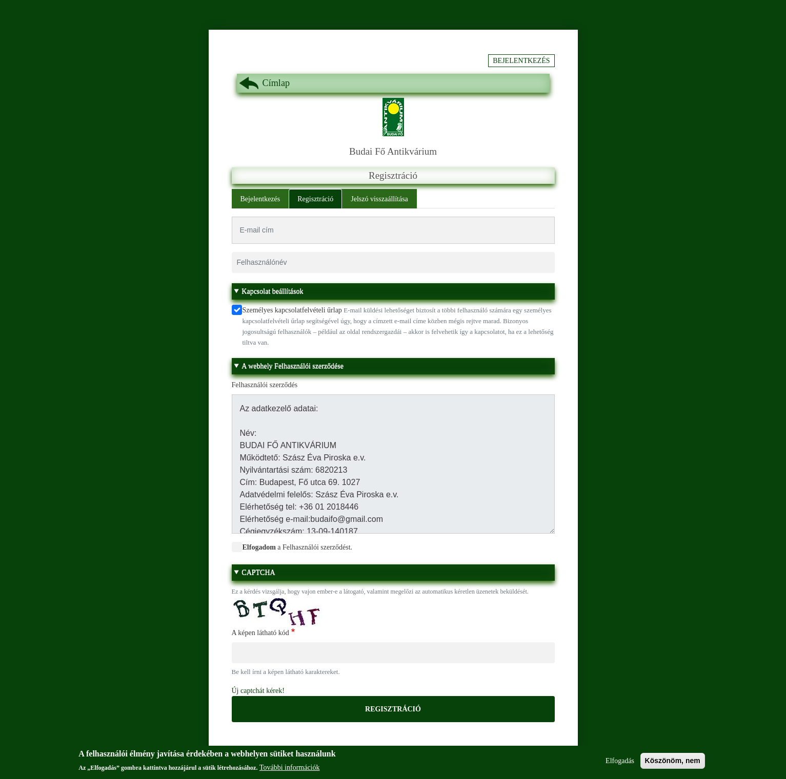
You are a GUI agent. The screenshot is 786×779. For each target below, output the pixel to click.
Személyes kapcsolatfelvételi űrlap (292, 310)
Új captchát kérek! (258, 690)
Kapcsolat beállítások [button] (272, 291)
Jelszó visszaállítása (379, 199)
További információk (289, 771)
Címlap (276, 83)
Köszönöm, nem (672, 764)
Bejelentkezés (521, 61)
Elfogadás (620, 764)
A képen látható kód (260, 633)
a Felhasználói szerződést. (298, 547)
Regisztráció (315, 199)
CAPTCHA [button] (258, 572)
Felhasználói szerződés (265, 385)
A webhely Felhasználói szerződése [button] (292, 366)
